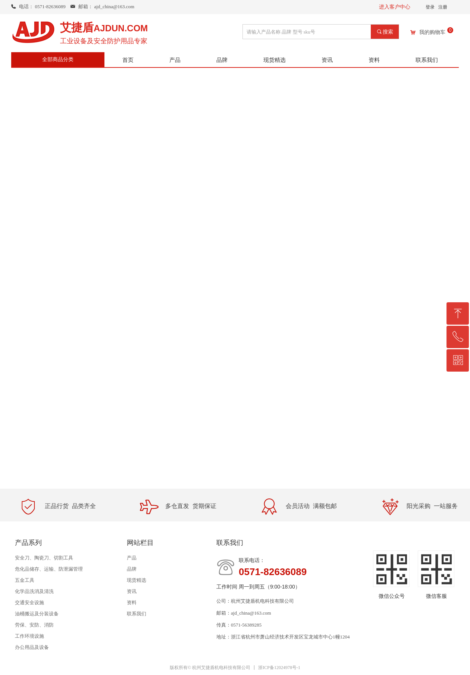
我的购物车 (432, 32)
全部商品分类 (57, 59)
